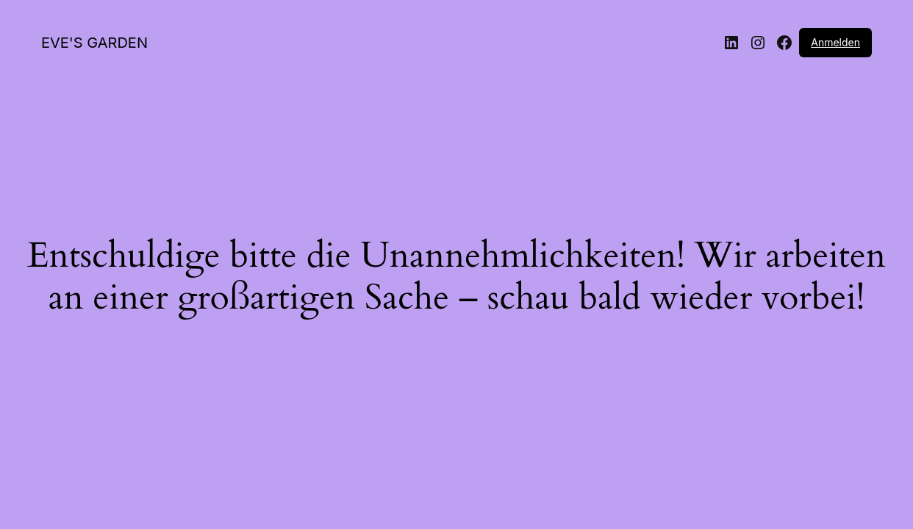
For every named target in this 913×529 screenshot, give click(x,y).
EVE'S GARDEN (94, 42)
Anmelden (835, 42)
